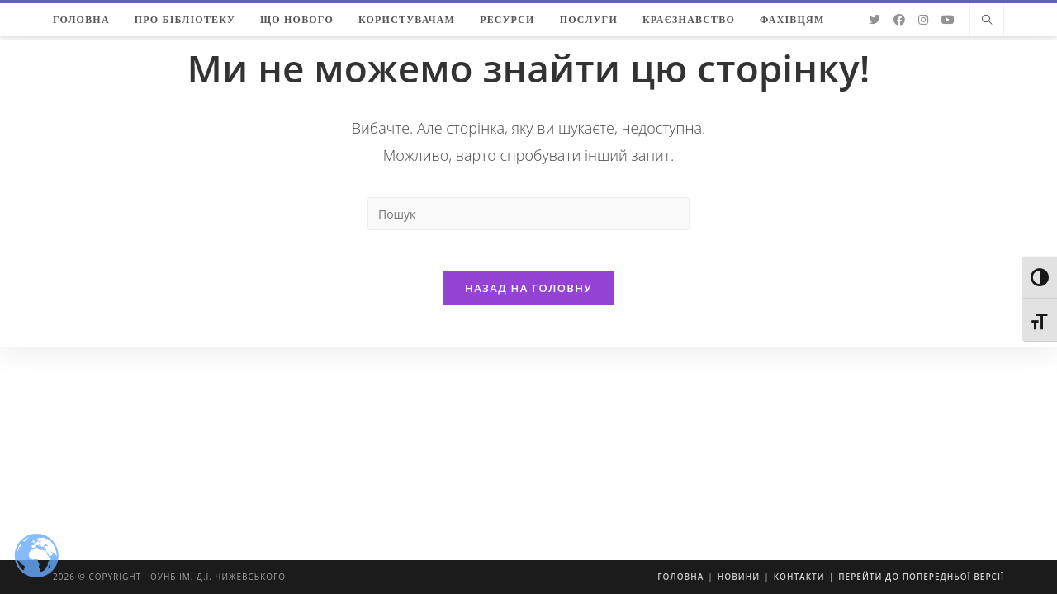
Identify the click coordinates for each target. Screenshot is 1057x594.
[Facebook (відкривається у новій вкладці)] (899, 20)
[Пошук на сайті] (986, 21)
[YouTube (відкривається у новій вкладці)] (948, 20)
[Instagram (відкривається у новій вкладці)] (923, 20)
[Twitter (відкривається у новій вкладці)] (874, 20)
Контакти (799, 576)
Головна (680, 576)
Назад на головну (528, 296)
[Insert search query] (528, 213)
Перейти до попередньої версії (921, 576)
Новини (739, 576)
